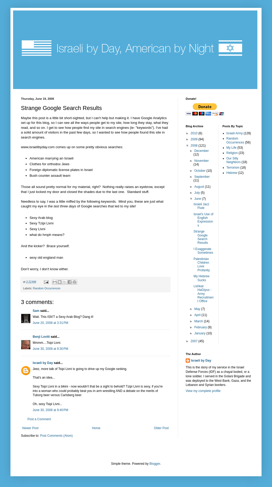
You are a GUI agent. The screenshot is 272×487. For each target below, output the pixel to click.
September (202, 177)
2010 (195, 133)
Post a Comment (39, 419)
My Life (231, 148)
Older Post (161, 428)
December (201, 151)
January (200, 333)
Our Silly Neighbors (233, 160)
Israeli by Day (43, 363)
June (198, 199)
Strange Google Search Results (201, 237)
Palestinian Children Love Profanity (202, 264)
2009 (195, 139)
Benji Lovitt (41, 337)
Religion (232, 153)
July (197, 193)
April (197, 315)
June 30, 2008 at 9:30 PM (50, 349)
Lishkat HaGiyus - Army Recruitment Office (203, 293)
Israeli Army (234, 133)
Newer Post (30, 428)
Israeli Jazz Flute (201, 206)
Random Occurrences (46, 288)
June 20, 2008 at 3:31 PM (50, 323)
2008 (195, 145)
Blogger (154, 464)
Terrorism (233, 167)
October (200, 171)
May (197, 309)
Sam (36, 311)
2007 (195, 341)
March (199, 321)
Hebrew (231, 173)
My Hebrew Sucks (201, 278)
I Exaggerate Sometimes (203, 250)
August (199, 187)
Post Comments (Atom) (56, 436)
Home (96, 428)
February (201, 327)
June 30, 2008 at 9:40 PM (50, 410)
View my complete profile (203, 391)
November (201, 161)
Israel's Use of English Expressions (203, 219)
